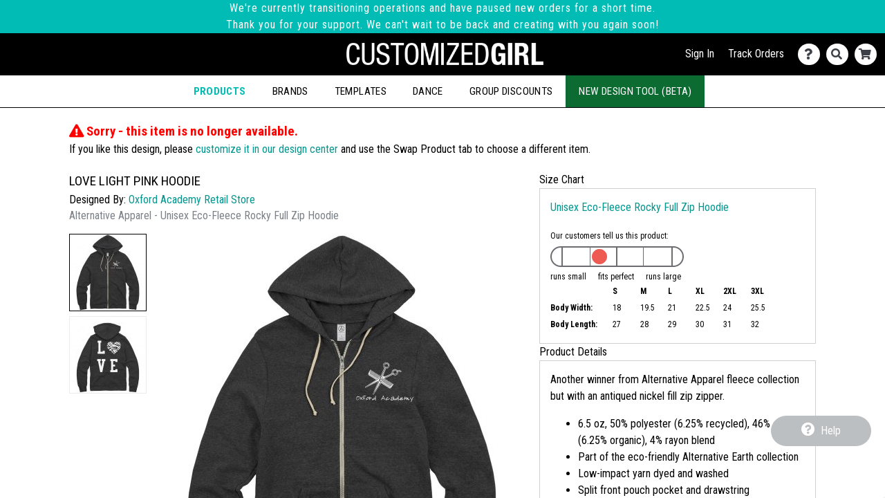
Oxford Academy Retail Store (192, 199)
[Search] (840, 54)
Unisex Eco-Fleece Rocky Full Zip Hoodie (639, 207)
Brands (290, 91)
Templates (360, 91)
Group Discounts (510, 91)
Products (220, 91)
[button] (108, 272)
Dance (428, 91)
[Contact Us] (812, 54)
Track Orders (756, 53)
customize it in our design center (267, 149)
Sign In (699, 53)
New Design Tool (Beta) (635, 91)
